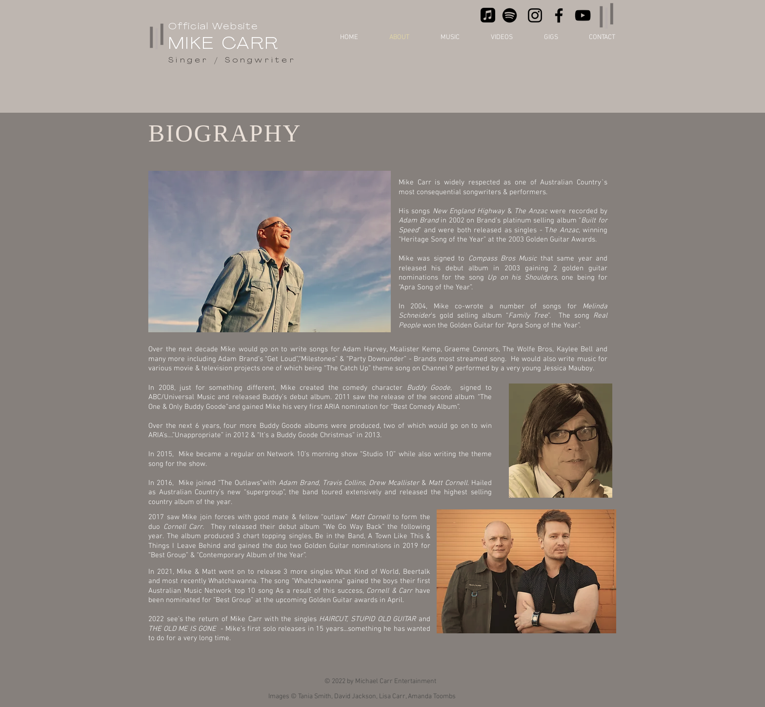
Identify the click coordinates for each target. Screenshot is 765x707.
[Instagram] (534, 15)
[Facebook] (558, 15)
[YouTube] (582, 15)
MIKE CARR (224, 44)
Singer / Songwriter (232, 60)
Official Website (213, 27)
